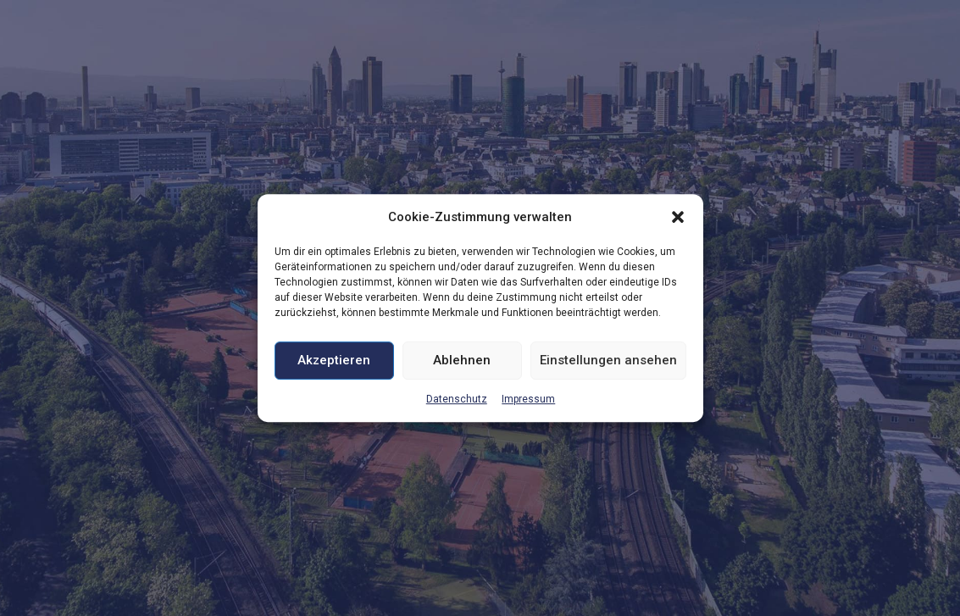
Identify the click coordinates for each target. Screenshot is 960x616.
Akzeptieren (333, 361)
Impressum (528, 399)
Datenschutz (456, 399)
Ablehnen (462, 361)
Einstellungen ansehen (608, 361)
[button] (677, 216)
